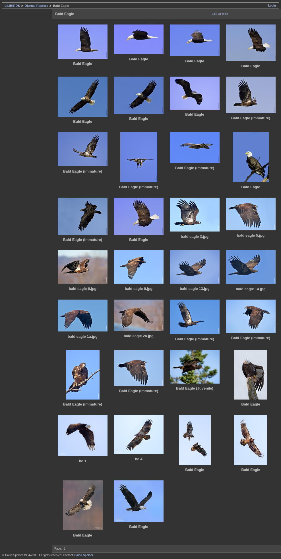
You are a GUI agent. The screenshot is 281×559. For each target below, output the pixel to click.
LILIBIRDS (12, 5)
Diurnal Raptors (36, 5)
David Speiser (84, 555)
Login (272, 5)
